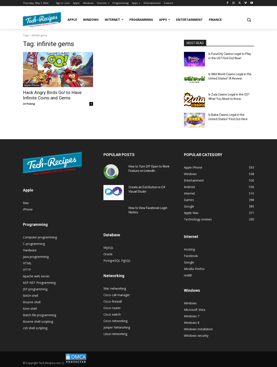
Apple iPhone (31, 85)
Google (189, 262)
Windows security (196, 335)
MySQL (108, 248)
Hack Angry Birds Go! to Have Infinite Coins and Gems (52, 95)
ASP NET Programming (39, 283)
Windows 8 (191, 323)
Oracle (108, 254)
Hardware (30, 250)
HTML (27, 263)
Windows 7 (191, 316)
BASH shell (30, 296)
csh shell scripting (35, 328)
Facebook (191, 256)
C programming (34, 244)
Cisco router (112, 308)
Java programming (36, 257)
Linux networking (115, 334)
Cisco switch (112, 314)
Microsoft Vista (194, 310)
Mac (26, 203)
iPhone (28, 209)
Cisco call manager (116, 295)
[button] (249, 19)
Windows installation (198, 329)
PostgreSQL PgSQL (117, 260)
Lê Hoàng (29, 103)
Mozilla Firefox (194, 269)
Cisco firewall (112, 301)
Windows (190, 303)
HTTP (27, 270)
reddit (188, 275)
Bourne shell (31, 302)
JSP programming (35, 289)
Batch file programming (39, 315)
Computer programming (40, 237)
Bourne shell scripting (38, 321)
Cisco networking (115, 321)
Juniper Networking (116, 327)
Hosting (189, 249)
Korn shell (30, 308)
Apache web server (36, 276)
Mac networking (114, 288)
